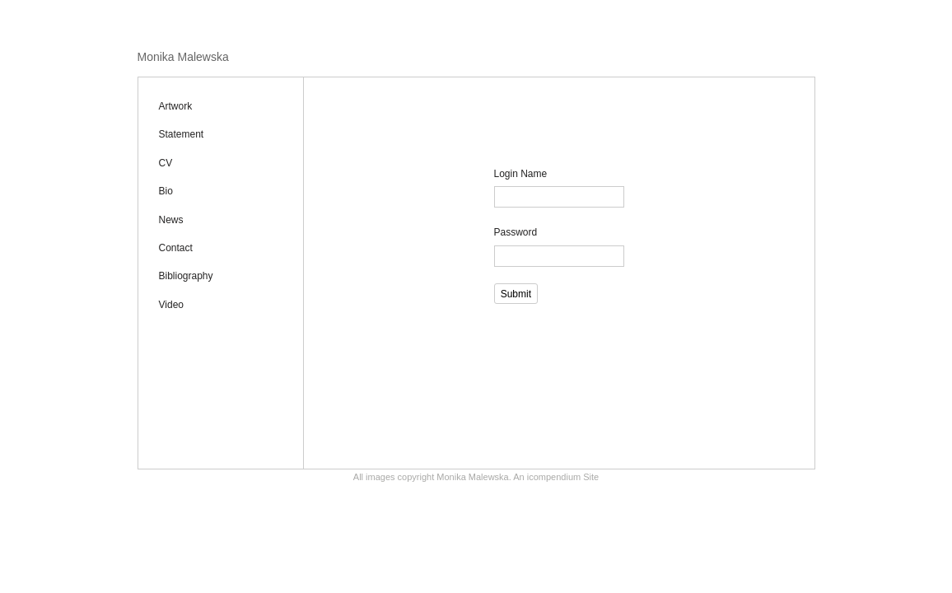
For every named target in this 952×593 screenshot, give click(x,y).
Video (171, 305)
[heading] (183, 56)
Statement (181, 134)
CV (166, 163)
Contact (176, 248)
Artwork (176, 106)
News (171, 220)
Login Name (521, 174)
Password (516, 232)
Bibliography (186, 276)
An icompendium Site (556, 477)
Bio (166, 191)
